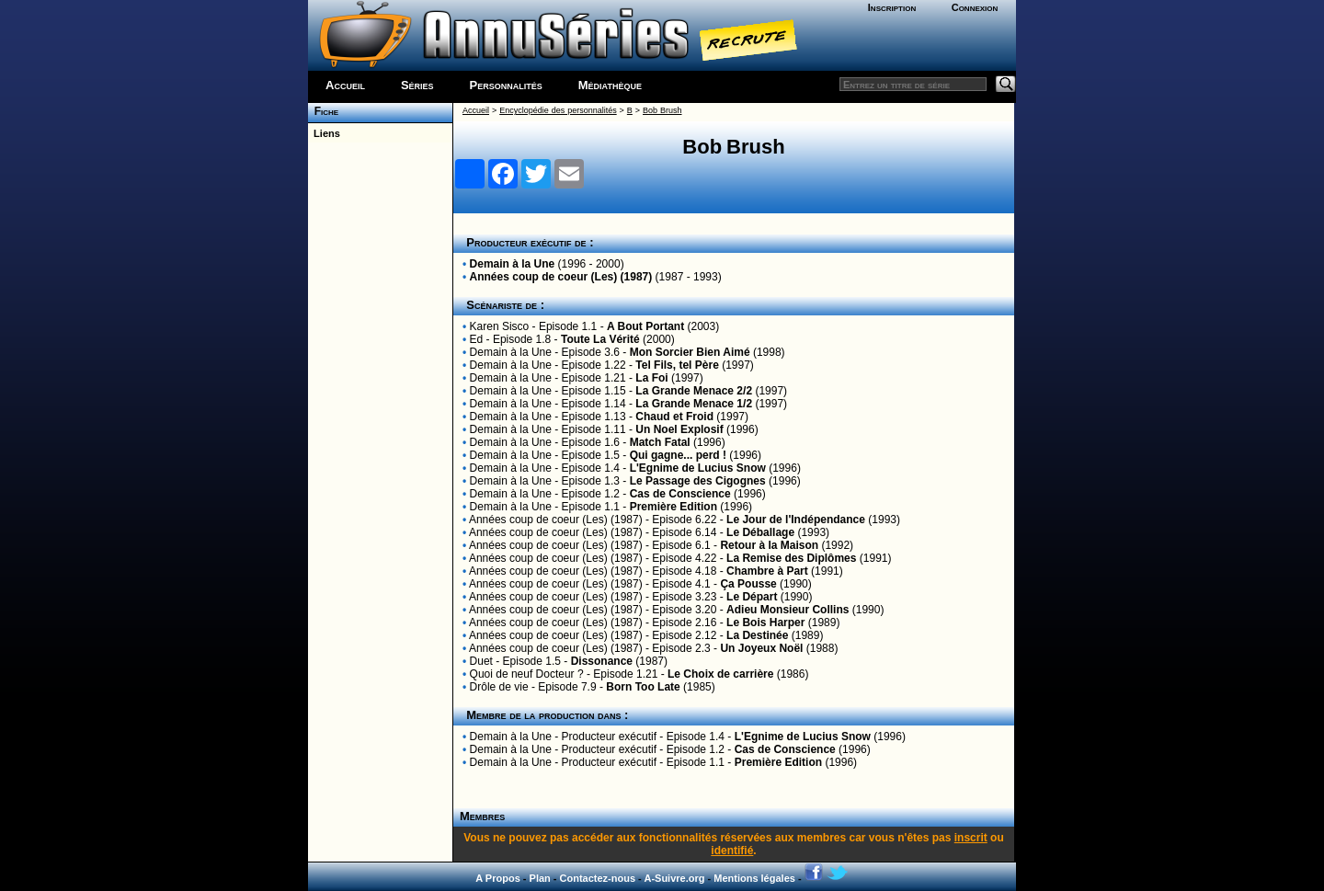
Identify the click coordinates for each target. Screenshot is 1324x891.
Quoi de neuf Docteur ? (527, 674)
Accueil (345, 85)
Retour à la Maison (769, 545)
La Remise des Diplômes (791, 558)
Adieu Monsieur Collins (787, 609)
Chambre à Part (767, 571)
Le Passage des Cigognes (698, 480)
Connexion (975, 7)
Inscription (892, 7)
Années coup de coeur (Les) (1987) (561, 276)
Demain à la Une (512, 263)
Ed (477, 339)
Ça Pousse (748, 583)
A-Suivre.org (674, 878)
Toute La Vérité (600, 339)
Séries (417, 85)
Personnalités (506, 85)
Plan (540, 878)
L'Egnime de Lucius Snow (698, 468)
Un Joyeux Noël (761, 648)
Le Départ (751, 596)
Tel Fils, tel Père (676, 365)
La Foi (651, 377)
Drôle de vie (499, 686)
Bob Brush (662, 110)
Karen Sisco (500, 326)
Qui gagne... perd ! (678, 455)
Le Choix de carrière (720, 674)
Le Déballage (760, 532)
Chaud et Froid (674, 416)
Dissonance (602, 661)
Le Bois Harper (765, 622)
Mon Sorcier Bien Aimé (690, 352)
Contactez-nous (598, 878)
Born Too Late (642, 686)
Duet (481, 661)
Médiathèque (610, 85)
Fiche (323, 111)
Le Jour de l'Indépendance (795, 519)
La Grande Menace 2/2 (693, 390)
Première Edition (673, 506)
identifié (732, 850)
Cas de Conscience (680, 493)
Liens (324, 133)
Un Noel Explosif (679, 429)
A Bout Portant (645, 326)
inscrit (970, 837)
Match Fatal (660, 442)
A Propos (497, 878)
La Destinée (757, 635)
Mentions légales (754, 878)
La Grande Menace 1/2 (693, 403)
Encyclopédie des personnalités (557, 110)
